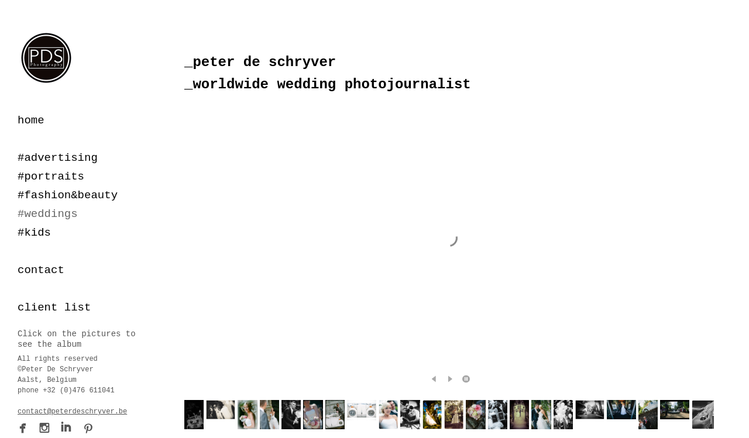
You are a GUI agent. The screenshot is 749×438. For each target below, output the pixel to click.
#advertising (58, 157)
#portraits (51, 176)
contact (41, 270)
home (31, 120)
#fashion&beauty (68, 195)
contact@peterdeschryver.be (72, 412)
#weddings (48, 214)
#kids (34, 232)
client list (54, 307)
